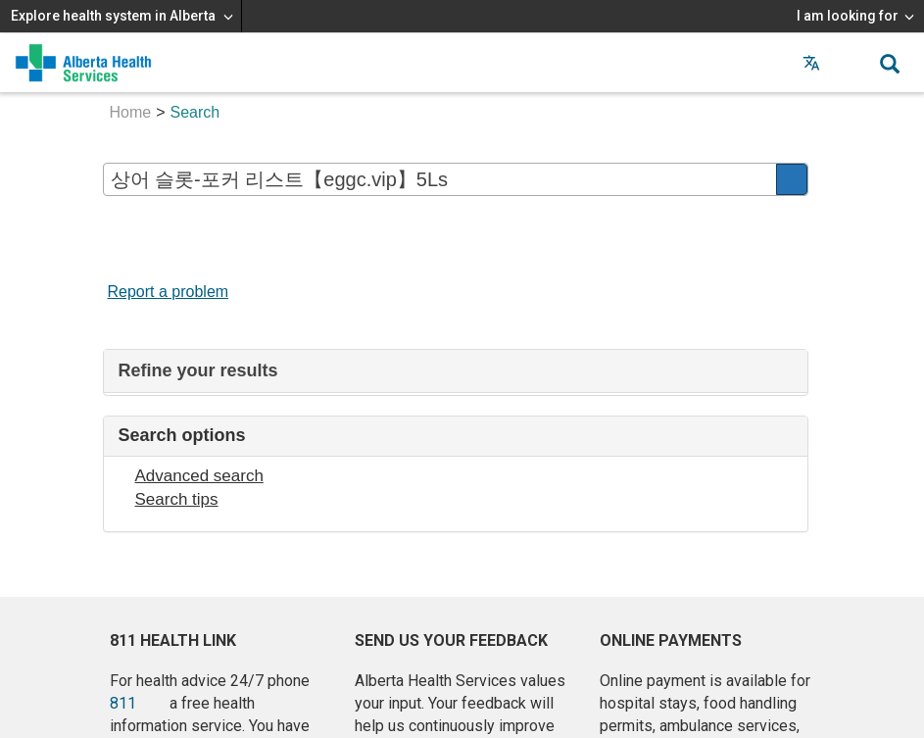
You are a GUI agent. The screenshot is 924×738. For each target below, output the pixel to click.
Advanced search (199, 476)
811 (123, 703)
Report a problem (168, 291)
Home (131, 112)
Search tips (177, 499)
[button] (850, 62)
